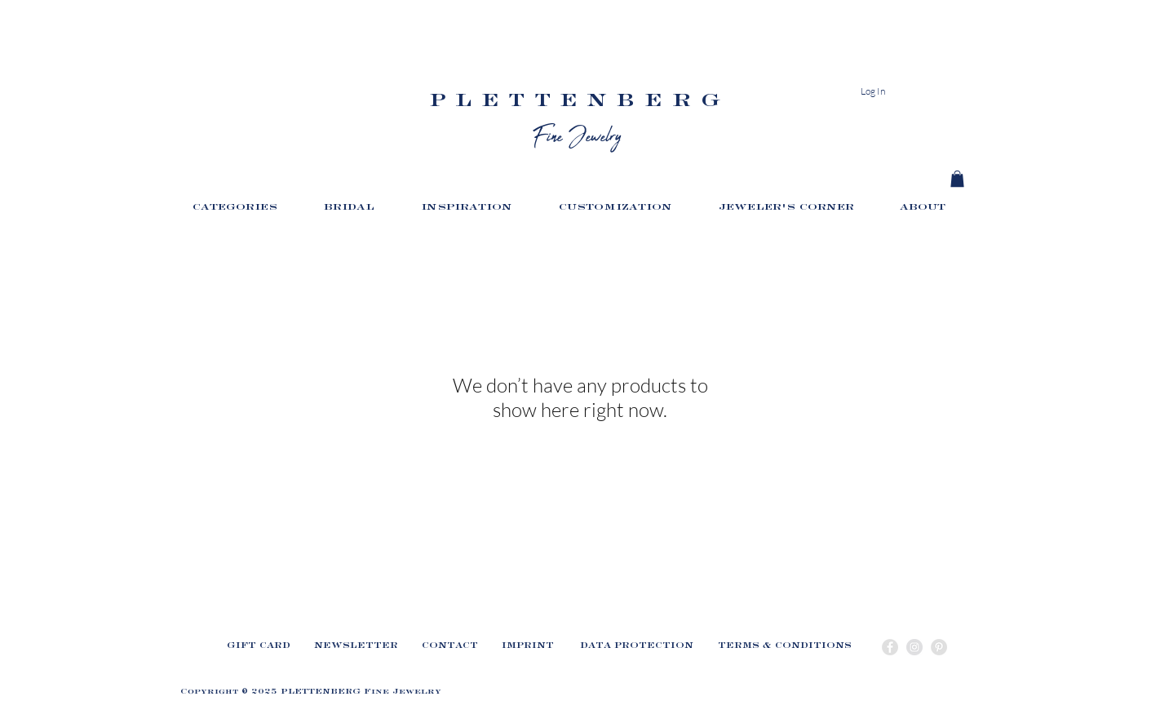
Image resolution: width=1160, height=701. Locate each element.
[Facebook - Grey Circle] (890, 647)
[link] (957, 179)
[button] (246, 210)
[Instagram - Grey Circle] (914, 647)
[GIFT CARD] (258, 648)
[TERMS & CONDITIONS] (785, 648)
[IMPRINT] (527, 648)
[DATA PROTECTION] (636, 648)
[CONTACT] (450, 648)
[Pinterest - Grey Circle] (939, 647)
